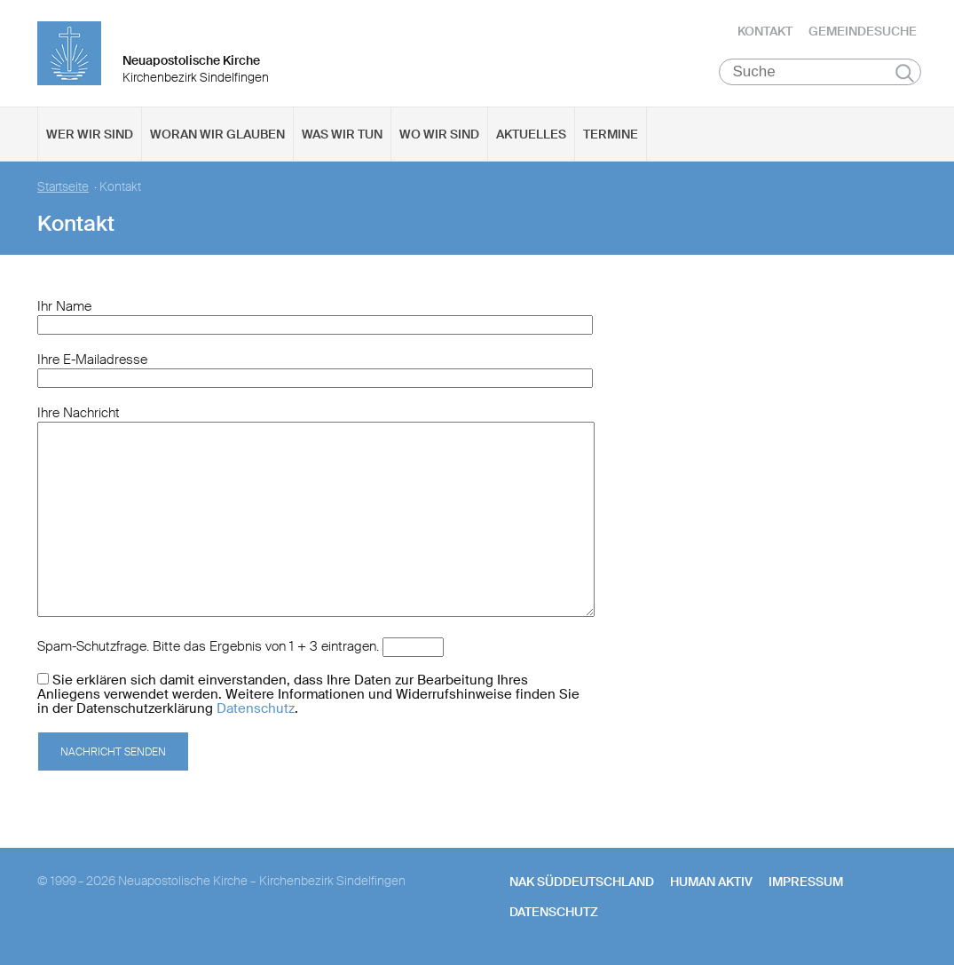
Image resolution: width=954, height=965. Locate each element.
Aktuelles (531, 134)
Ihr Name (64, 306)
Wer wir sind (89, 134)
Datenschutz (256, 708)
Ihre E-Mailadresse (92, 359)
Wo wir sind (439, 134)
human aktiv (711, 882)
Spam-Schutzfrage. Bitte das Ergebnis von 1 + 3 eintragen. (208, 646)
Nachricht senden (113, 752)
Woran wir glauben (217, 134)
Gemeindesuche (862, 31)
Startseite (63, 186)
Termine (610, 134)
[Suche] (820, 72)
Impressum (806, 882)
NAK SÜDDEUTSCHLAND (581, 882)
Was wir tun (342, 134)
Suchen (904, 73)
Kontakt (764, 31)
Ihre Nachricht (78, 413)
